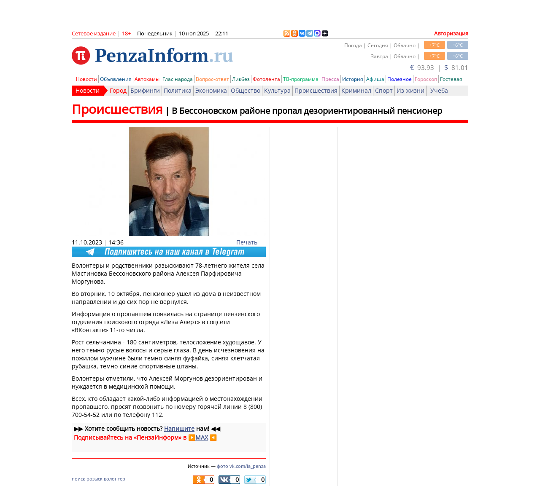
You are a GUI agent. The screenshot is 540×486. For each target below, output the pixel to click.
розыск (94, 478)
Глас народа (177, 79)
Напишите (179, 428)
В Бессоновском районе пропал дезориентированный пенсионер (307, 110)
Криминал (356, 90)
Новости (86, 79)
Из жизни (410, 90)
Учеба (439, 90)
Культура (277, 90)
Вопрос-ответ (212, 79)
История (352, 79)
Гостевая (451, 79)
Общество (245, 90)
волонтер (114, 478)
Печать (246, 242)
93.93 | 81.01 (439, 67)
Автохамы (147, 79)
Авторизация (451, 33)
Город (118, 90)
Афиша (375, 79)
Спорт (384, 90)
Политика (178, 90)
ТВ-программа (301, 79)
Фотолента (266, 79)
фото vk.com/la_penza (241, 466)
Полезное (399, 79)
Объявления (116, 79)
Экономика (211, 90)
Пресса (330, 79)
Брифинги (145, 90)
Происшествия (316, 90)
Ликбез (241, 79)
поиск (78, 478)
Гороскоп (426, 79)
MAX (201, 437)
